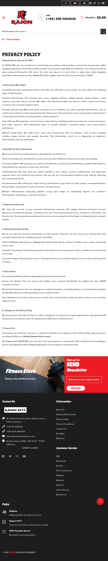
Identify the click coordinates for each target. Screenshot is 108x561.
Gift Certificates (64, 470)
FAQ (58, 456)
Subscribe (76, 388)
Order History (62, 490)
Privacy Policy (13, 39)
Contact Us (61, 429)
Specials (60, 480)
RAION (12, 552)
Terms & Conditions (65, 424)
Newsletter (61, 494)
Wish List (60, 438)
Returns (60, 485)
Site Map (60, 433)
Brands (59, 466)
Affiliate (60, 475)
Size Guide (61, 461)
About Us (60, 409)
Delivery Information (66, 414)
